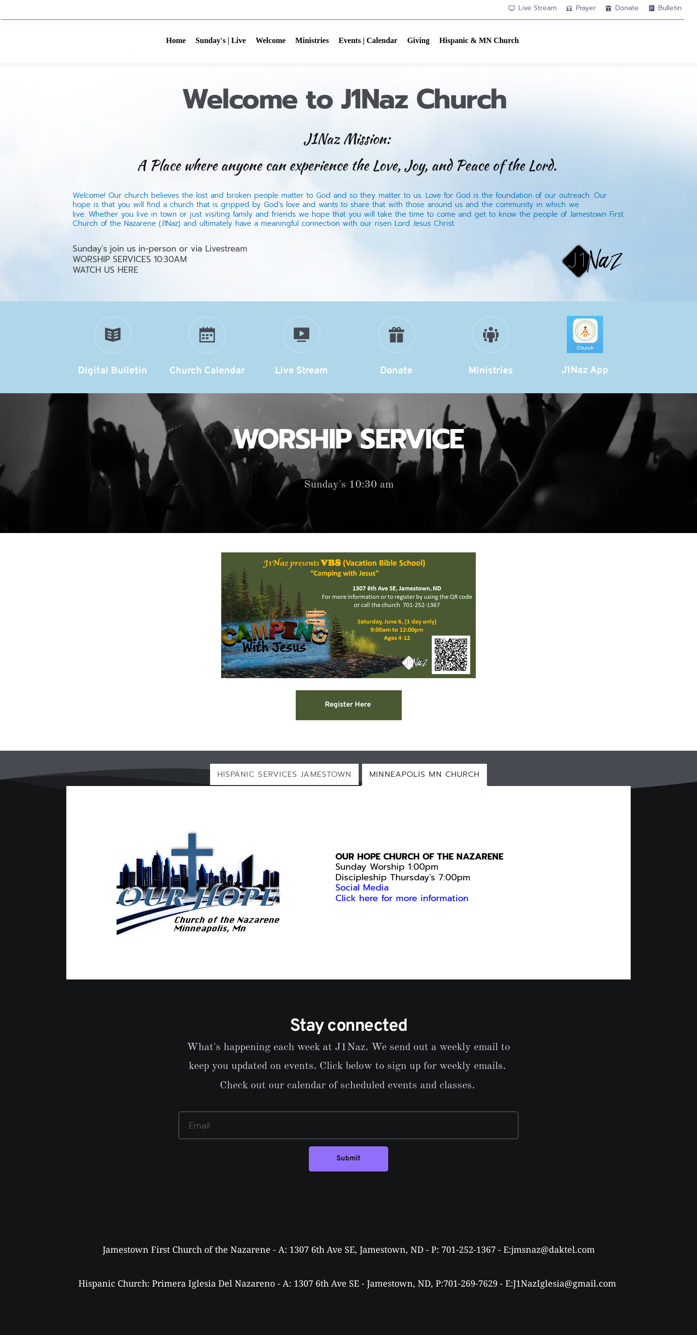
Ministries (491, 371)
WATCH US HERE (105, 270)
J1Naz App (584, 370)
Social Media (362, 887)
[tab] (284, 774)
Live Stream (301, 371)
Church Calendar (207, 371)
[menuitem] (176, 40)
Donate (396, 371)
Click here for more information (403, 898)
